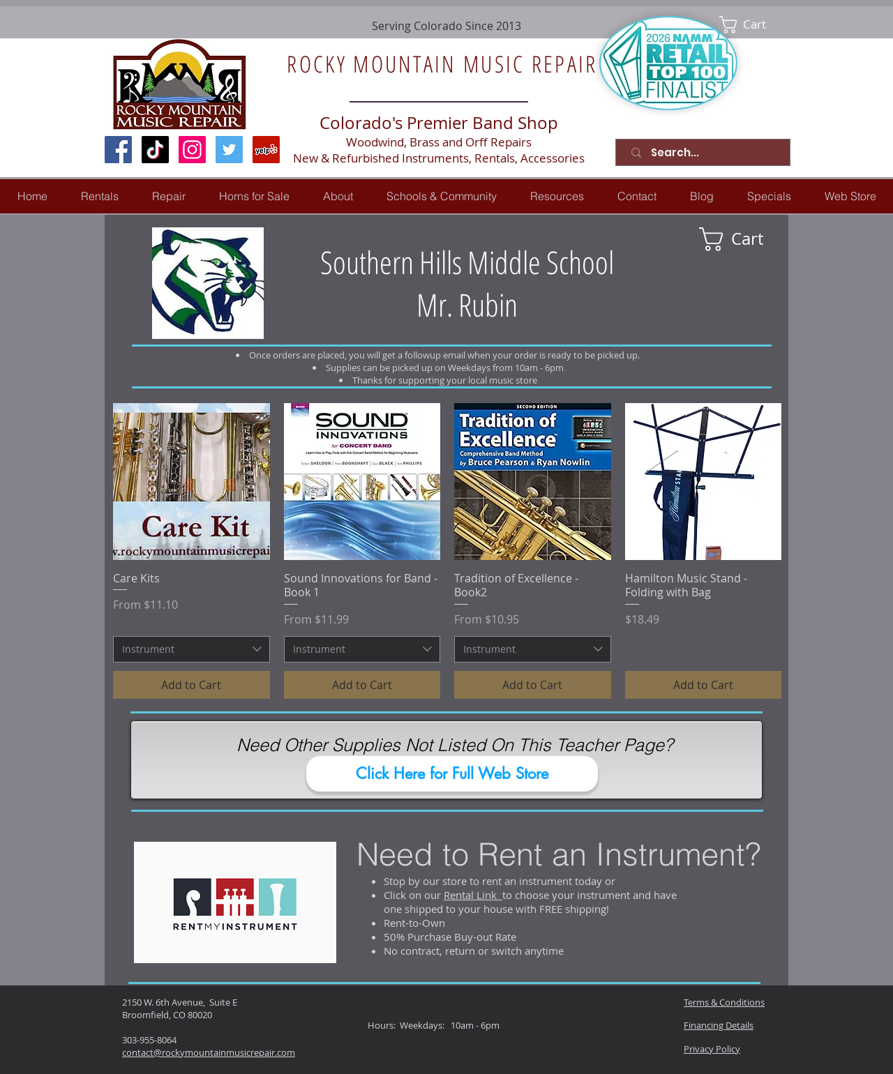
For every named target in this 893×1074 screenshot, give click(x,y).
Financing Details (718, 1025)
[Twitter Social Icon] (229, 149)
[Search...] (705, 152)
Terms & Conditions (724, 1002)
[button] (168, 196)
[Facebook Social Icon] (118, 149)
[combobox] (191, 649)
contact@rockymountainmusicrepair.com (208, 1052)
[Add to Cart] (191, 685)
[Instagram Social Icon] (192, 149)
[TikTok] (155, 149)
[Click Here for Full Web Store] (452, 774)
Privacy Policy (712, 1049)
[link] (752, 24)
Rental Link (473, 895)
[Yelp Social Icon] (266, 149)
